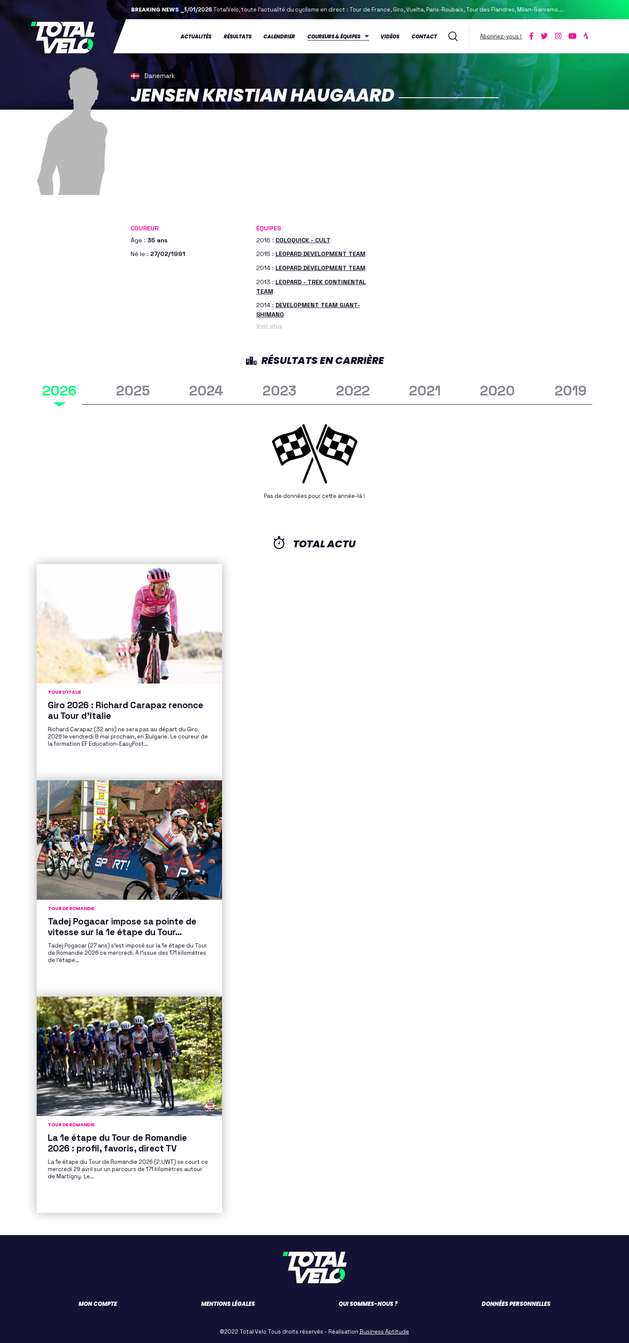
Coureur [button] (144, 227)
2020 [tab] (497, 389)
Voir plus (269, 324)
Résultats (238, 35)
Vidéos (389, 35)
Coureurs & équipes (333, 35)
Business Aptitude (384, 1330)
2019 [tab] (571, 389)
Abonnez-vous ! (501, 35)
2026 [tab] (59, 389)
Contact (424, 35)
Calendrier (279, 35)
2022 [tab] (353, 389)
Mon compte (98, 1303)
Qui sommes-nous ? (368, 1303)
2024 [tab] (206, 389)
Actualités (196, 35)
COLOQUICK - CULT (303, 239)
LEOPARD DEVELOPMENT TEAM (320, 253)
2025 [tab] (133, 389)
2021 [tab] (425, 389)
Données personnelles (516, 1303)
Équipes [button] (268, 227)
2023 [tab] (279, 389)
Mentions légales (228, 1303)
